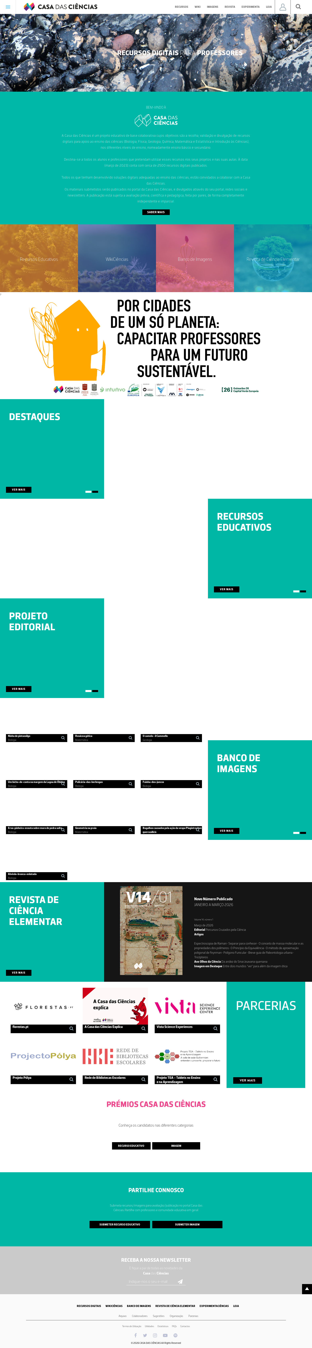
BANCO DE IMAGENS (139, 1306)
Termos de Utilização (131, 1326)
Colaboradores (139, 1316)
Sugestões (158, 1316)
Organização (176, 1316)
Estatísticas (163, 1326)
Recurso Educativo (131, 1146)
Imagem (176, 1146)
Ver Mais (18, 489)
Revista (230, 7)
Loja (269, 7)
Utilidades (149, 1326)
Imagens (212, 7)
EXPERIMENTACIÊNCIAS (214, 1306)
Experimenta (251, 7)
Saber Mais (156, 212)
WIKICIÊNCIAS (114, 1306)
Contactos (185, 1326)
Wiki (198, 7)
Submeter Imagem (187, 1224)
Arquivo (123, 1316)
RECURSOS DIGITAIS (89, 1306)
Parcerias (193, 1316)
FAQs (174, 1326)
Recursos (181, 7)
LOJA (236, 1306)
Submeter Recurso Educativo (119, 1224)
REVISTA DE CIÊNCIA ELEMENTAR (175, 1306)
